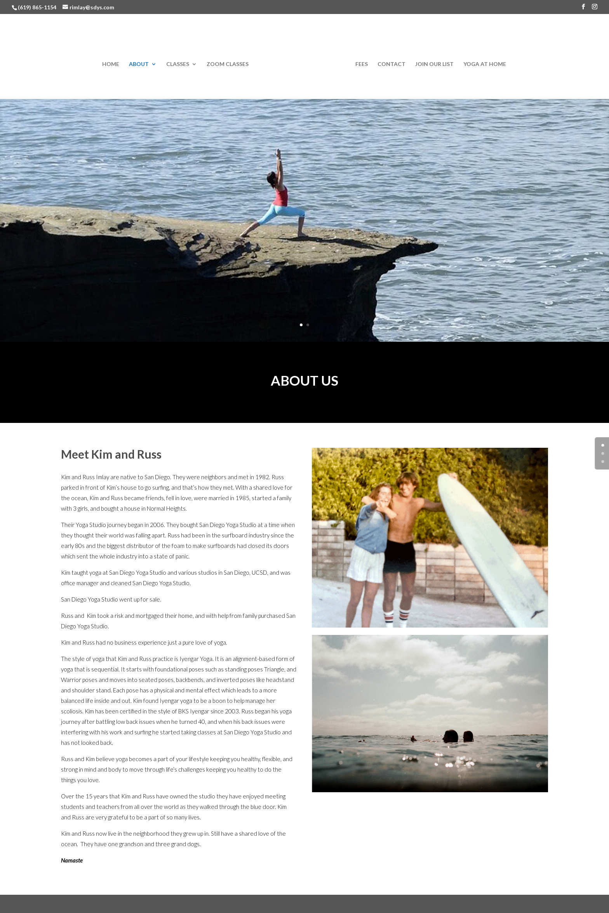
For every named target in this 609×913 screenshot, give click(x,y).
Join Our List (434, 64)
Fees (361, 64)
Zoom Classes (228, 64)
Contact (391, 64)
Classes (177, 64)
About (139, 64)
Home (110, 64)
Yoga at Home (484, 64)
